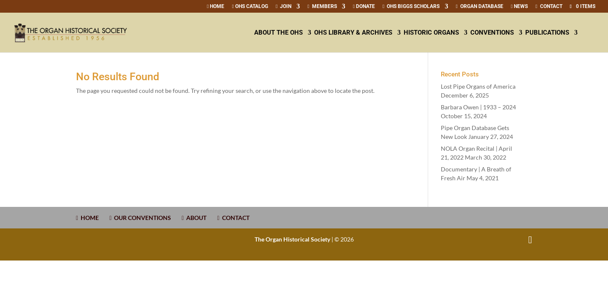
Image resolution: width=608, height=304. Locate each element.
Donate (364, 6)
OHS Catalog (250, 6)
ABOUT (194, 217)
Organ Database (479, 6)
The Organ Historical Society (292, 239)
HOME (87, 217)
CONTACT (548, 6)
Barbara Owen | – (478, 107)
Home (215, 6)
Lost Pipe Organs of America (478, 86)
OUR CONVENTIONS (140, 217)
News (519, 6)
